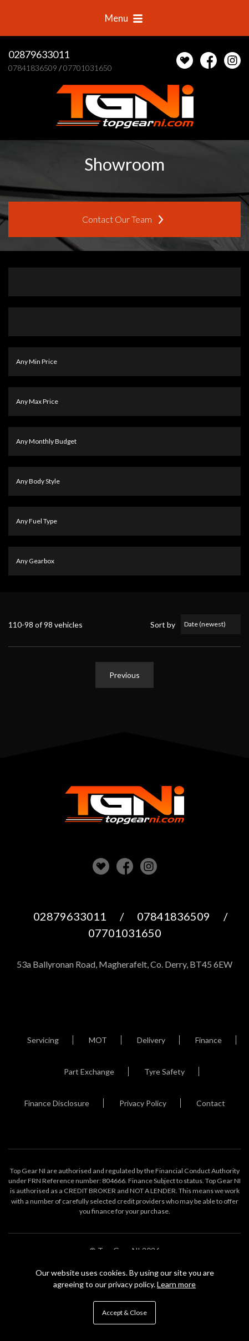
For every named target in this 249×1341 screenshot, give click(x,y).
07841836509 (32, 68)
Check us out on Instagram (232, 60)
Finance (208, 1040)
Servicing (43, 1040)
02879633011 (38, 54)
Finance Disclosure (56, 1103)
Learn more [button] (176, 1284)
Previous (124, 675)
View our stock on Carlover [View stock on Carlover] (101, 866)
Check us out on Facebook (208, 60)
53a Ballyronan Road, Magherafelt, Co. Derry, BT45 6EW (124, 964)
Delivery (151, 1040)
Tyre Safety (164, 1071)
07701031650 (87, 68)
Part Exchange (89, 1071)
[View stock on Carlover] (184, 60)
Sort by (162, 624)
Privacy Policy (142, 1103)
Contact (210, 1103)
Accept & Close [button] (124, 1312)
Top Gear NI (124, 107)
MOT (98, 1040)
